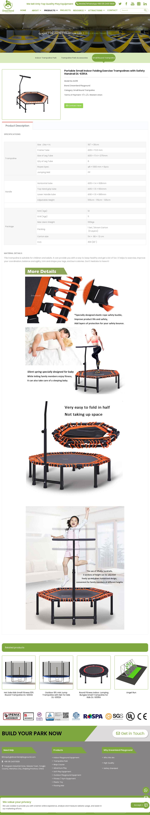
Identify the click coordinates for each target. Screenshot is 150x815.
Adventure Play (60, 768)
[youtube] (132, 4)
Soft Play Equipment (62, 771)
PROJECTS (65, 10)
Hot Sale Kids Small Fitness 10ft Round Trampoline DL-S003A (19, 693)
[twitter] (120, 4)
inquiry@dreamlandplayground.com (20, 757)
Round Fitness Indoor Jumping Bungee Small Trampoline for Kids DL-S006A (93, 695)
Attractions (95, 10)
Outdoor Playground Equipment (67, 775)
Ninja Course (59, 764)
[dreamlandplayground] (12, 716)
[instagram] (139, 4)
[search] (145, 10)
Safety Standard (111, 768)
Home (23, 10)
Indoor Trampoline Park (45, 57)
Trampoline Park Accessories (74, 57)
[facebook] (126, 4)
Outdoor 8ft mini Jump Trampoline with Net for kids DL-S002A (56, 695)
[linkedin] (145, 4)
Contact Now (73, 105)
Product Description (17, 125)
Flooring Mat (59, 785)
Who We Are (109, 757)
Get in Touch (130, 733)
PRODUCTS (49, 10)
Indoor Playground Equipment (66, 757)
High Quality (109, 763)
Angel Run (131, 692)
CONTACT (112, 10)
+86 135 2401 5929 (12, 761)
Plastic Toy (58, 782)
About (35, 10)
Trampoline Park (61, 761)
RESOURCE (78, 10)
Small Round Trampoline (104, 57)
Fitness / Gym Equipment (65, 778)
